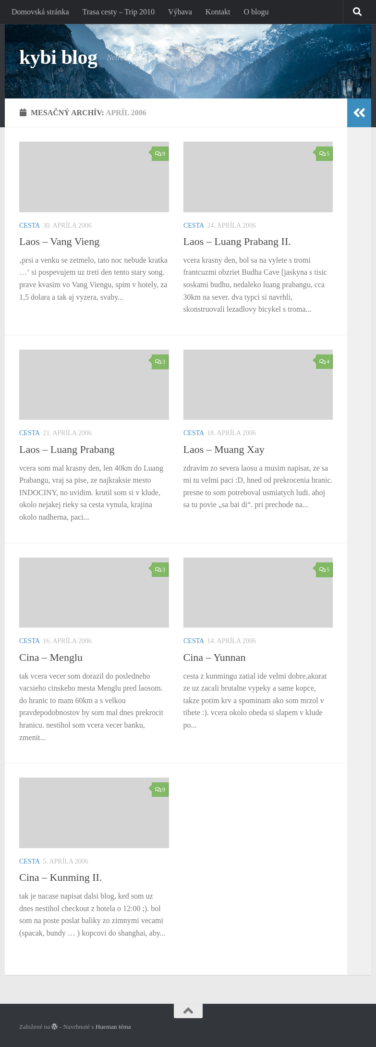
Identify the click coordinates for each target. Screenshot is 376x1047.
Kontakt (218, 12)
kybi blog (58, 57)
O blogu (255, 12)
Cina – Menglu (51, 657)
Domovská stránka (40, 12)
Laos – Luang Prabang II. (237, 241)
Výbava (180, 12)
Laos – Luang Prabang (67, 449)
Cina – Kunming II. (60, 877)
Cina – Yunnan (214, 657)
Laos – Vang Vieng (59, 241)
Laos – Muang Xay (224, 449)
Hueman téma (113, 1026)
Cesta (29, 225)
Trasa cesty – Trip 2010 (119, 12)
